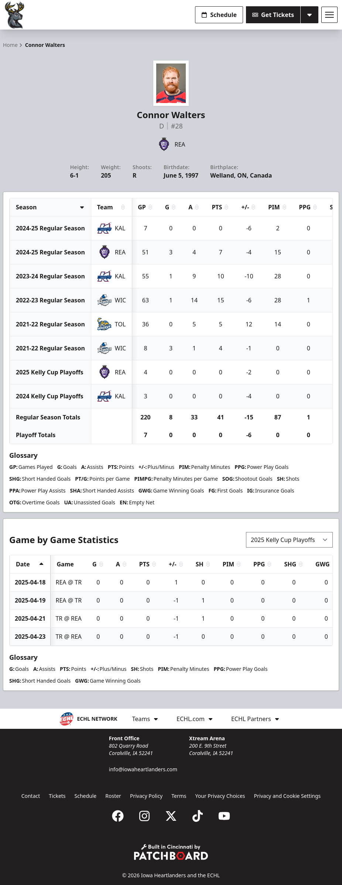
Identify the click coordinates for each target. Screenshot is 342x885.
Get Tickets (273, 15)
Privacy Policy (146, 795)
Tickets (57, 795)
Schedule (219, 15)
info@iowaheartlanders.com (143, 769)
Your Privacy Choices (220, 795)
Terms (178, 795)
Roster (113, 795)
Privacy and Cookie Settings (287, 795)
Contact (30, 795)
